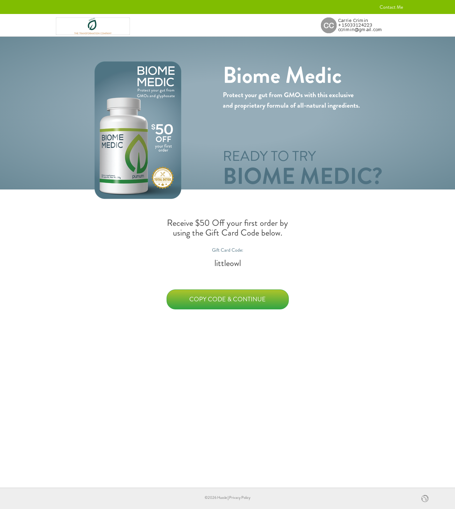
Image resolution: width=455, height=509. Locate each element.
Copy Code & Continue (227, 299)
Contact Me (391, 6)
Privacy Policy (239, 497)
